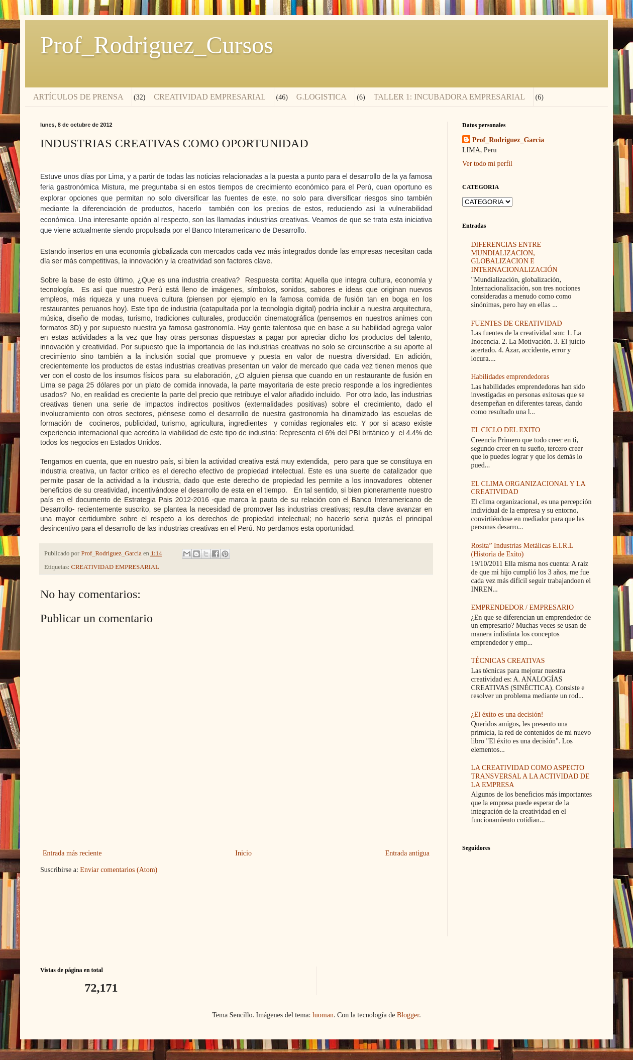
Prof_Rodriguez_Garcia (508, 140)
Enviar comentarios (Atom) (118, 870)
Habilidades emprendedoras (510, 376)
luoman (323, 1015)
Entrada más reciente (72, 853)
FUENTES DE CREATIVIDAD (516, 323)
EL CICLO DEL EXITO (506, 430)
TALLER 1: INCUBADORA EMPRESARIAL (449, 96)
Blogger (408, 1015)
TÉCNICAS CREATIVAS (508, 660)
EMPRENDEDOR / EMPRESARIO (522, 607)
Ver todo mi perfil (487, 163)
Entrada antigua (407, 853)
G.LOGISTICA (321, 96)
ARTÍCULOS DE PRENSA (78, 96)
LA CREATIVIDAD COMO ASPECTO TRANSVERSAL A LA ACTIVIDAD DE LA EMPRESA (530, 776)
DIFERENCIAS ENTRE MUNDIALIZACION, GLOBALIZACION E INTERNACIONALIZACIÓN (514, 257)
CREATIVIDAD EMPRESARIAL (210, 96)
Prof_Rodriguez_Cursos (156, 45)
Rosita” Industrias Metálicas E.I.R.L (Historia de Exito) (522, 550)
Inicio (243, 853)
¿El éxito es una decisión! (507, 714)
